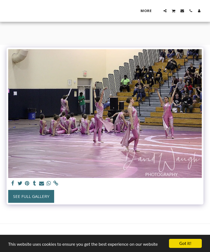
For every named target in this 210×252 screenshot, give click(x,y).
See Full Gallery (31, 196)
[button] (165, 11)
